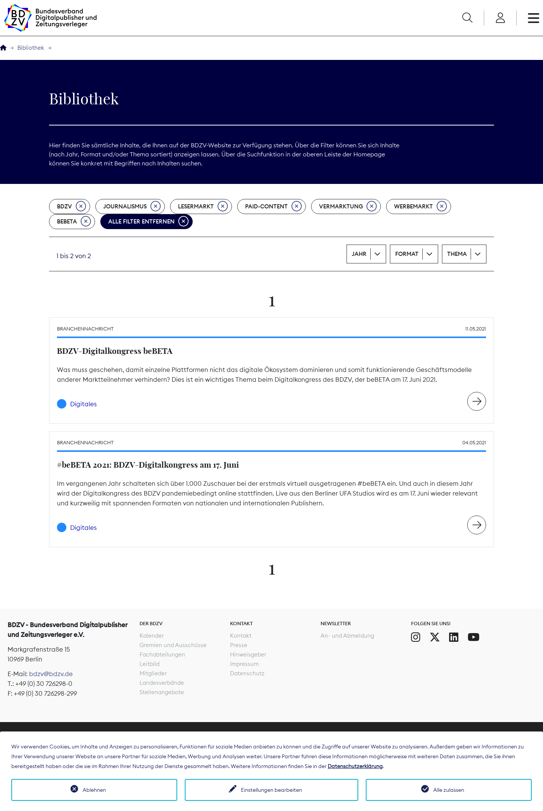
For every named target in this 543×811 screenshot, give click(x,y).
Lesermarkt (203, 206)
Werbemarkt (420, 206)
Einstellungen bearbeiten (271, 790)
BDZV (71, 206)
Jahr (359, 253)
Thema (457, 253)
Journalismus (132, 206)
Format (407, 253)
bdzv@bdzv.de (51, 674)
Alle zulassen (448, 790)
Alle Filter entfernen (148, 221)
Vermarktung (348, 206)
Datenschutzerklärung (355, 766)
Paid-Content (273, 206)
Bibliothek (30, 47)
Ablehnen (94, 790)
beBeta (74, 221)
